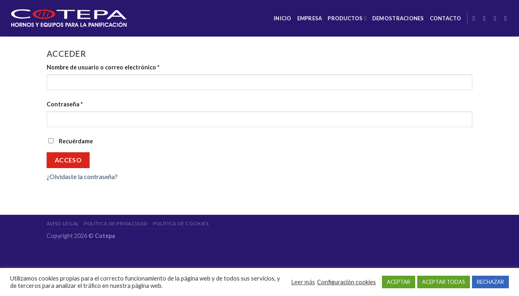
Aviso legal (63, 223)
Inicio (283, 18)
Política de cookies (181, 223)
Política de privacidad (116, 223)
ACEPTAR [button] (398, 282)
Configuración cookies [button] (346, 282)
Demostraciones (398, 18)
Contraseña (65, 104)
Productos (347, 18)
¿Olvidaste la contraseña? (82, 176)
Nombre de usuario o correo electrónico (103, 67)
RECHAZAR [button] (490, 282)
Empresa (309, 18)
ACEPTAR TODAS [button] (443, 282)
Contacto (445, 18)
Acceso (68, 160)
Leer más (303, 282)
